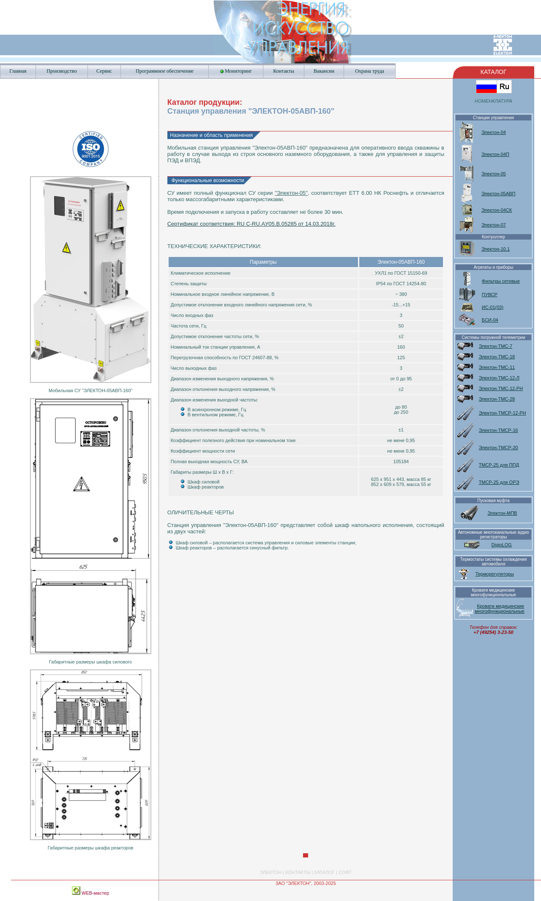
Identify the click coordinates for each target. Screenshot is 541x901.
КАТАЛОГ (324, 872)
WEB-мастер (94, 893)
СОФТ (345, 872)
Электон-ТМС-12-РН (501, 388)
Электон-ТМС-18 (497, 356)
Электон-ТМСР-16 (498, 430)
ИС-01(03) (492, 307)
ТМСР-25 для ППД (499, 464)
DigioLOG (502, 544)
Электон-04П (495, 154)
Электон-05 (493, 173)
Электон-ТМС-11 (497, 367)
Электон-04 (493, 132)
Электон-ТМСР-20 (498, 447)
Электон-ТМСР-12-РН (502, 412)
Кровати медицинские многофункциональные (500, 608)
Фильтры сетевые (501, 281)
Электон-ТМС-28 (497, 398)
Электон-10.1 (495, 248)
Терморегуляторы (494, 573)
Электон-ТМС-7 (495, 346)
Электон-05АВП (498, 193)
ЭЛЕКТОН (270, 872)
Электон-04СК (496, 210)
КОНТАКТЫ (297, 872)
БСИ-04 (490, 319)
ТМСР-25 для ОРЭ (499, 482)
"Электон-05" (291, 193)
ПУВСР (489, 294)
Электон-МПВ (502, 513)
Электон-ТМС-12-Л (499, 377)
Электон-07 (493, 224)
